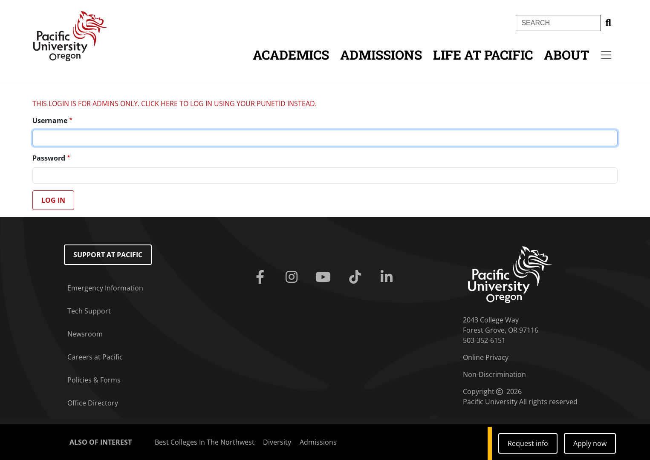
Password (48, 158)
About (566, 54)
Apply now (590, 443)
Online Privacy (485, 357)
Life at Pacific (483, 54)
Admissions (381, 54)
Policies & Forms (94, 380)
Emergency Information (105, 288)
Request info (528, 443)
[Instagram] (293, 277)
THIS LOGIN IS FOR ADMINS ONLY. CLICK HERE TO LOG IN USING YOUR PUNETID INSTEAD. (174, 103)
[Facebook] (262, 277)
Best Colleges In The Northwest (204, 442)
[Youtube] (325, 277)
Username (49, 120)
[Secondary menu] (606, 55)
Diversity (277, 442)
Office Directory (92, 403)
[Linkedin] (388, 277)
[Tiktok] (357, 277)
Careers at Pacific (95, 357)
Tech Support (89, 311)
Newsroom (85, 334)
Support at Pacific (107, 254)
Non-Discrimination (494, 374)
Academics (291, 54)
